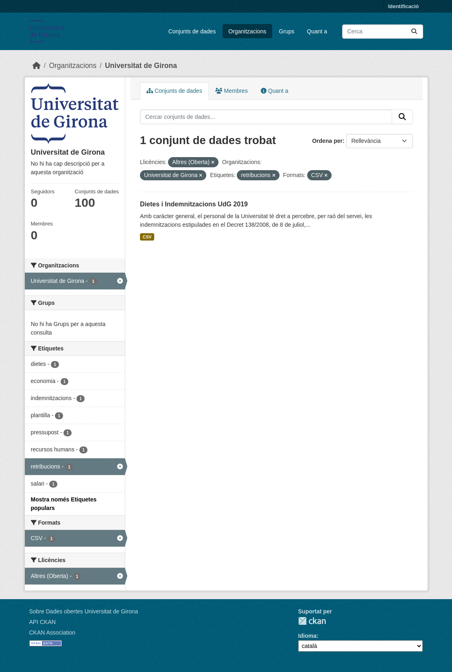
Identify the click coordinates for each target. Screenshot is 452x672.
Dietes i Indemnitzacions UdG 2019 (194, 204)
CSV (147, 236)
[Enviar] (414, 31)
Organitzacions (247, 31)
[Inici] (37, 65)
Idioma (307, 636)
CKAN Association (52, 632)
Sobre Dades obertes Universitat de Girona (83, 611)
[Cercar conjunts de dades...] (382, 31)
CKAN (312, 621)
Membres (231, 91)
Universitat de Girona (141, 65)
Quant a (317, 31)
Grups (286, 31)
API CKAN (42, 622)
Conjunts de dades (192, 31)
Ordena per (327, 141)
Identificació (403, 6)
